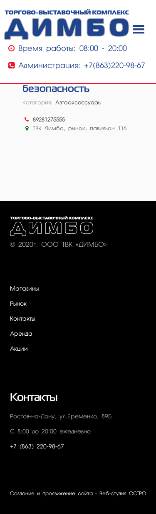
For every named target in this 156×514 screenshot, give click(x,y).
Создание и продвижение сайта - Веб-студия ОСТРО (78, 493)
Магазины (24, 289)
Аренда (21, 334)
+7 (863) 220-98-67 (37, 447)
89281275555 (49, 120)
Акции (19, 349)
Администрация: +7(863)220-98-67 (76, 66)
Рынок (18, 304)
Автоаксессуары (78, 103)
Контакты (22, 319)
